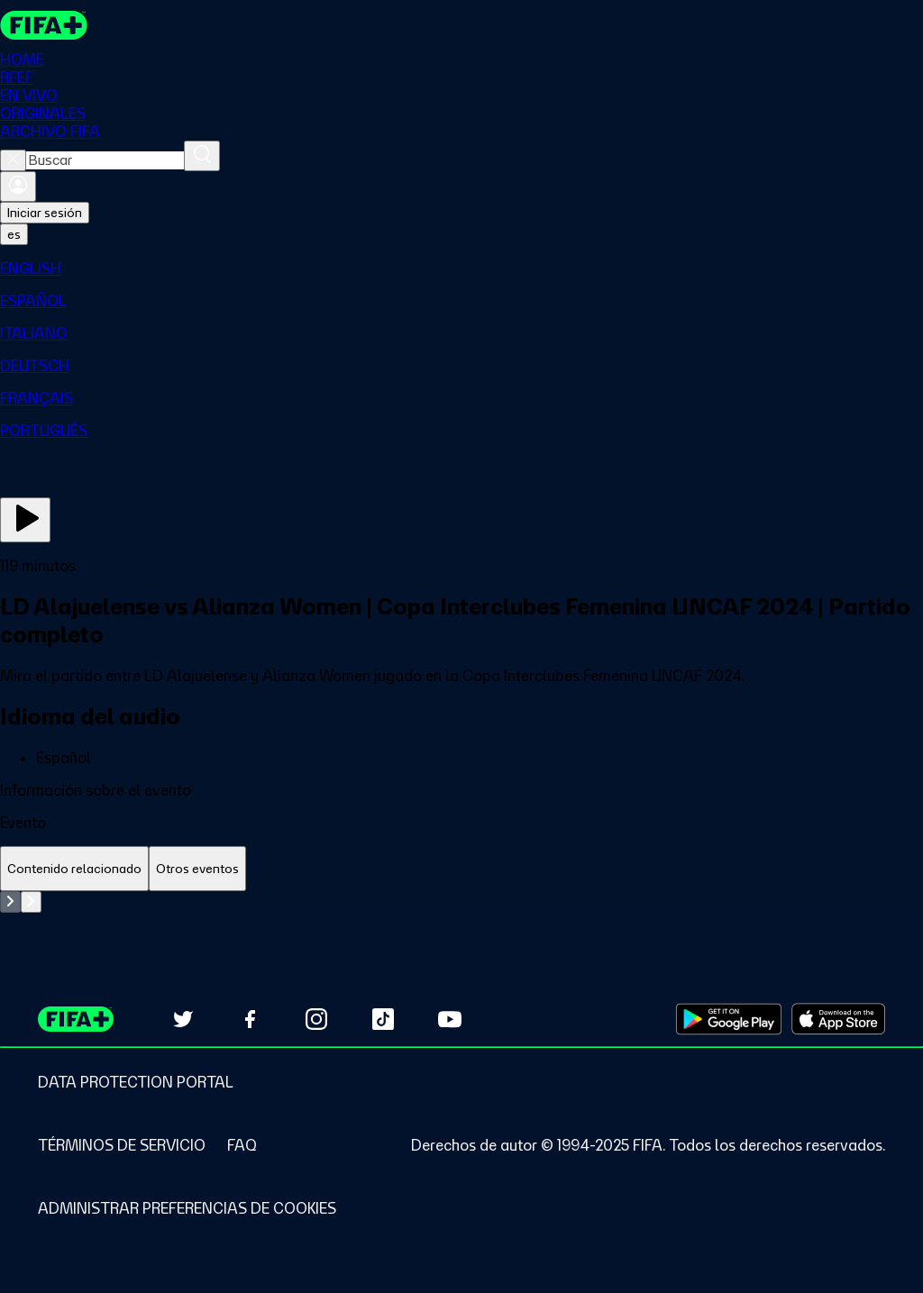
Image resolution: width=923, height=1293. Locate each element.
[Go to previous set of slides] (10, 902)
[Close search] (13, 160)
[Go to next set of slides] (31, 902)
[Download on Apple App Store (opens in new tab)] (838, 1019)
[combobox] (105, 160)
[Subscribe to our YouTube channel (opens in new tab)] (450, 1019)
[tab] (74, 869)
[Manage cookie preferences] (187, 1208)
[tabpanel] (461, 902)
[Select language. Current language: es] (14, 234)
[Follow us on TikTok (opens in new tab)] (383, 1019)
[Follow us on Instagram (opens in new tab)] (316, 1019)
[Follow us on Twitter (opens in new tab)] (183, 1019)
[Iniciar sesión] (18, 186)
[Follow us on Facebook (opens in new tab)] (250, 1019)
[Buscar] (202, 156)
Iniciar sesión (44, 213)
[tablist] (461, 869)
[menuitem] (461, 269)
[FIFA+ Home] (43, 25)
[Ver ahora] (25, 519)
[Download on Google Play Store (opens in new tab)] (728, 1019)
